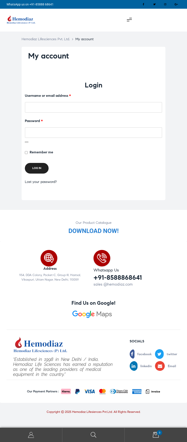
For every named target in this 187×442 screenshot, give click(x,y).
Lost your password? (41, 182)
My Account (31, 435)
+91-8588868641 (118, 277)
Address (50, 268)
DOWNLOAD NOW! (93, 230)
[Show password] (26, 142)
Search (93, 435)
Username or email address (55, 95)
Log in (36, 168)
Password (41, 120)
